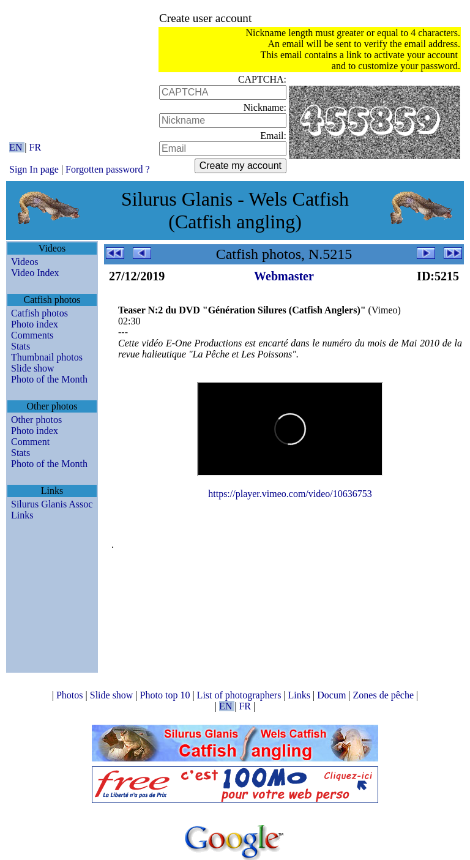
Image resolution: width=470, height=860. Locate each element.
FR (35, 147)
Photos (71, 695)
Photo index (34, 324)
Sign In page (34, 169)
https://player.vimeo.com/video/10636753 (290, 493)
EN (16, 147)
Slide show (32, 368)
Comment (30, 441)
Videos (24, 261)
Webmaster (284, 276)
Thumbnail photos (47, 357)
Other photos (36, 419)
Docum (332, 695)
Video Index (35, 272)
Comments (32, 335)
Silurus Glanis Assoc (51, 504)
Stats (20, 346)
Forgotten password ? (107, 169)
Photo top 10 (166, 695)
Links (22, 515)
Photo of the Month (49, 379)
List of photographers (240, 695)
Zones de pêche (385, 695)
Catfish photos (39, 313)
